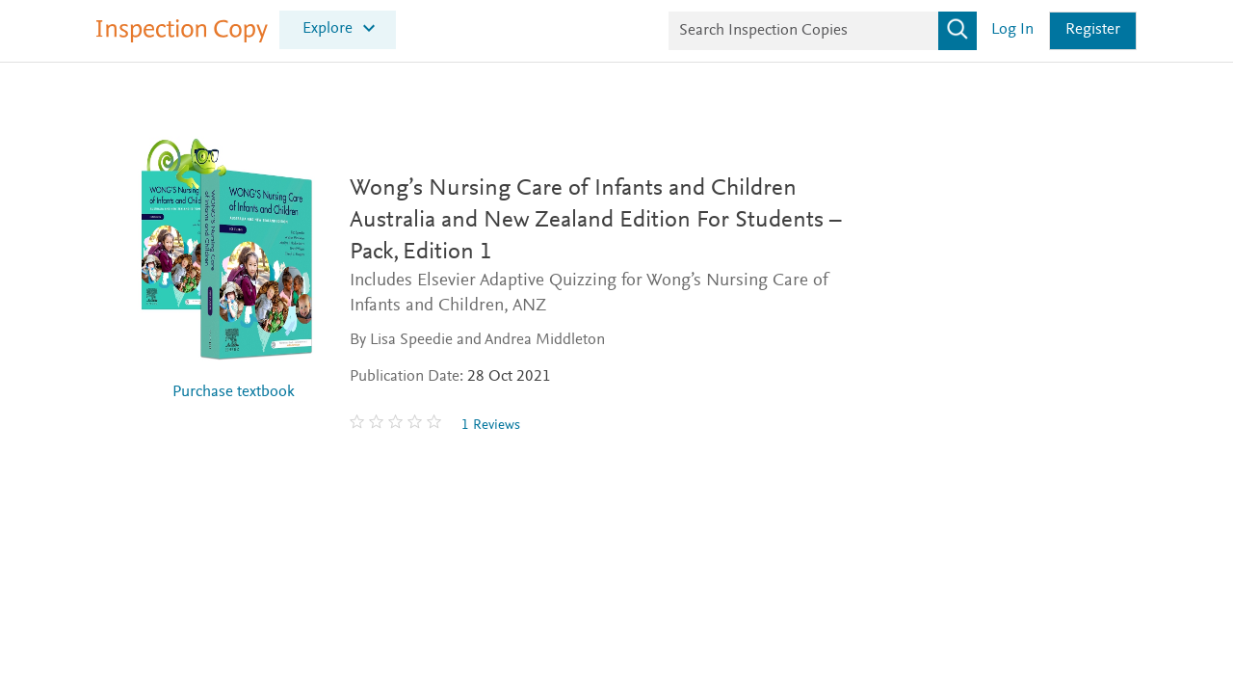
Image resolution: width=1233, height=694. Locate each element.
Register (1092, 30)
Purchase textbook (233, 393)
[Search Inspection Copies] (823, 31)
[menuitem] (337, 29)
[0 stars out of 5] (398, 425)
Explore (327, 28)
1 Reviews (490, 425)
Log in (1012, 30)
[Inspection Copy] (182, 38)
